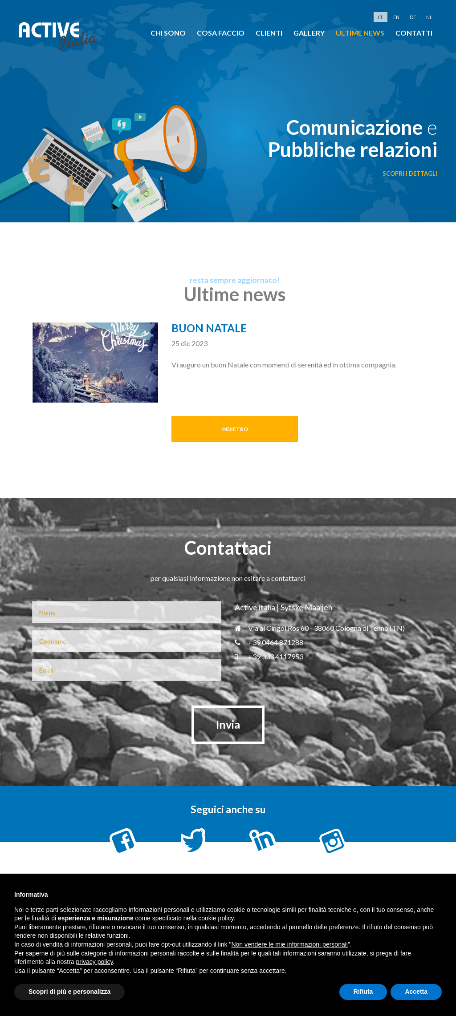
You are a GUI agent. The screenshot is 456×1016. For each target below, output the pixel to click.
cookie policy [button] (215, 918)
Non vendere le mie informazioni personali (289, 944)
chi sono (168, 32)
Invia (228, 724)
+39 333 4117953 (269, 656)
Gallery (309, 32)
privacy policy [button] (94, 961)
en (396, 17)
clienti (269, 32)
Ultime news (360, 32)
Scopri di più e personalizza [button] (69, 991)
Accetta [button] (416, 991)
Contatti (413, 32)
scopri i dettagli (410, 173)
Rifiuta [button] (363, 991)
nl (429, 17)
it (380, 17)
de (413, 17)
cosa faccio (220, 32)
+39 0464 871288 (269, 642)
